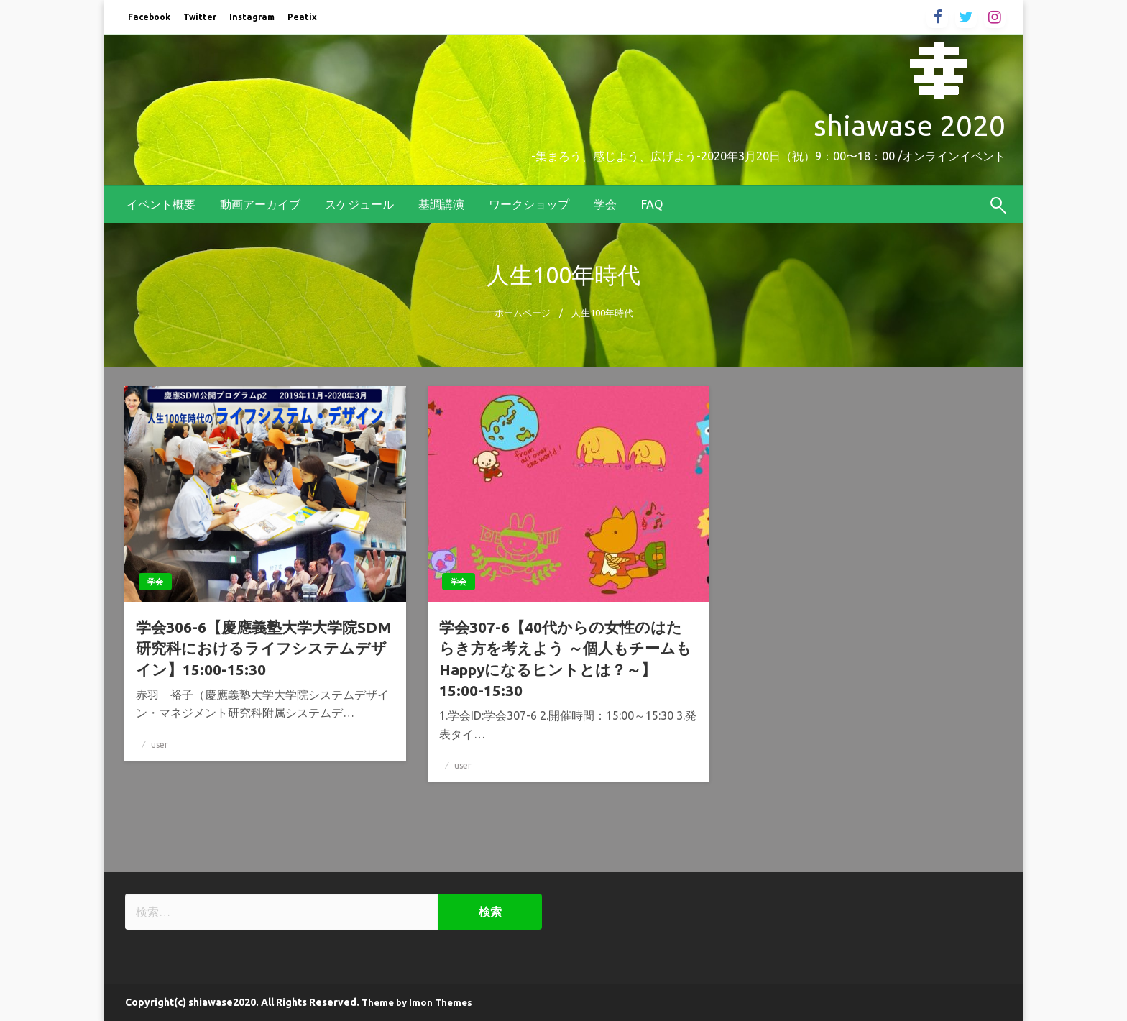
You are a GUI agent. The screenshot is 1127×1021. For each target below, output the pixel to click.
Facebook (149, 17)
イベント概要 (161, 204)
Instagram (252, 17)
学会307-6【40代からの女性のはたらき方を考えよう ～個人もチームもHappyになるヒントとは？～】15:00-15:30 (565, 658)
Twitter (199, 17)
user (159, 744)
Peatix (302, 17)
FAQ (652, 204)
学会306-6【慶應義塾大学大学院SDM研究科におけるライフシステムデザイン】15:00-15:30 (264, 648)
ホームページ (522, 313)
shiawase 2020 (910, 125)
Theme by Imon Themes (417, 1002)
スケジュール (359, 204)
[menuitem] (161, 204)
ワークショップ (529, 204)
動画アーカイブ (260, 204)
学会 (605, 204)
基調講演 (441, 204)
